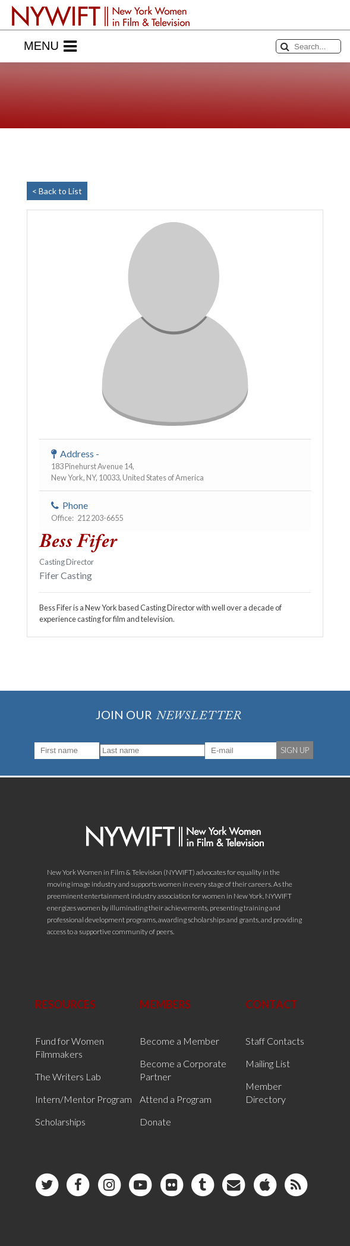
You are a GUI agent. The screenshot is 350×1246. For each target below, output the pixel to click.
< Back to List (57, 191)
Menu (50, 46)
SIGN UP (294, 750)
